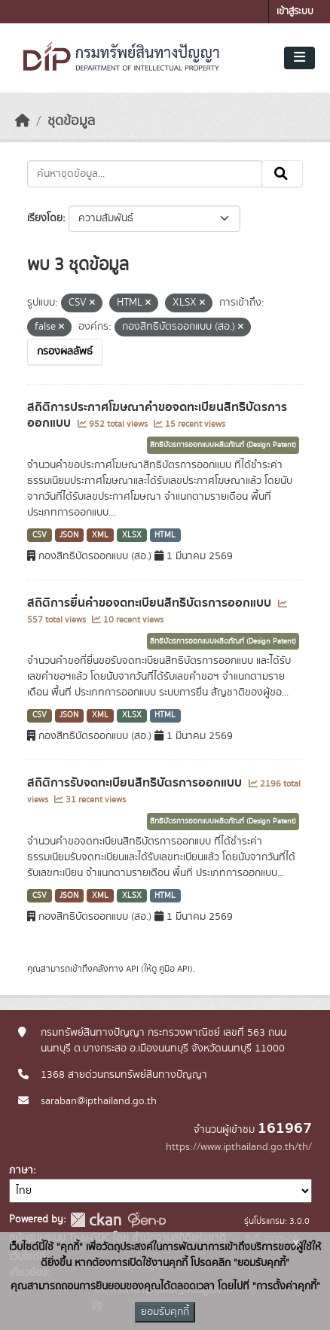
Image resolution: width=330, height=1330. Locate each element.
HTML (165, 535)
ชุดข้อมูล (71, 121)
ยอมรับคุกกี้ (165, 1311)
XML (100, 535)
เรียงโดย (45, 218)
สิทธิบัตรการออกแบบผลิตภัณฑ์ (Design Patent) (223, 445)
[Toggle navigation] (299, 58)
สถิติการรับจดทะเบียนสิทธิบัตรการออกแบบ (136, 783)
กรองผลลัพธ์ (65, 351)
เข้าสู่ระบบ (295, 12)
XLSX (132, 535)
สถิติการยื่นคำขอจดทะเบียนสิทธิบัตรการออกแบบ (150, 603)
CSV (39, 535)
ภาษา (21, 1170)
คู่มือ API (174, 968)
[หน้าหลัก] (22, 121)
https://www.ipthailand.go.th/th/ (239, 1147)
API (132, 968)
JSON (69, 535)
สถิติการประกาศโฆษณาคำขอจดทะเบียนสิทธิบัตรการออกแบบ (157, 415)
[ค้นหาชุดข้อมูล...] (144, 173)
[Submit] (282, 173)
